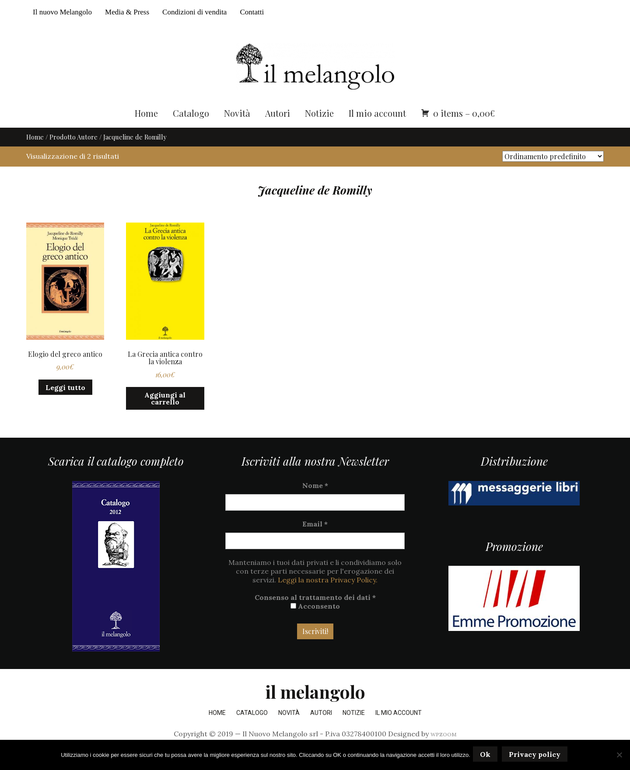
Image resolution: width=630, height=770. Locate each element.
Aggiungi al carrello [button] (165, 416)
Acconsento (315, 623)
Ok (487, 755)
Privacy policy (536, 755)
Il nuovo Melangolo (62, 12)
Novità (237, 130)
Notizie (319, 130)
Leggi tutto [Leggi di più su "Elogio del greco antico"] (65, 404)
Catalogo (191, 130)
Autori (277, 130)
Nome (315, 502)
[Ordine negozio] (553, 173)
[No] (619, 755)
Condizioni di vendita (194, 12)
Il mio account (377, 130)
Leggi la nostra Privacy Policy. (328, 596)
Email (315, 541)
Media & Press (127, 12)
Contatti (252, 12)
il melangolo (315, 708)
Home (146, 130)
